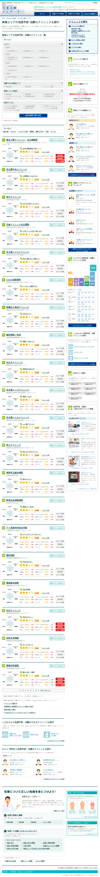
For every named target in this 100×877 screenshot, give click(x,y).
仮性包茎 (8, 86)
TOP (3, 18)
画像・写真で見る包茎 (90, 817)
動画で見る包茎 (11, 861)
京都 (82, 309)
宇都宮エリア (75, 389)
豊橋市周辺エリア (44, 66)
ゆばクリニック (13, 610)
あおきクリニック (14, 362)
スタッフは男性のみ (12, 106)
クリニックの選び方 (10, 703)
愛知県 (8, 63)
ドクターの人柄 (23, 131)
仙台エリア (89, 384)
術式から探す (34, 734)
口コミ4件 (45, 317)
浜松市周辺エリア (13, 57)
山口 (93, 314)
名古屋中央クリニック (16, 169)
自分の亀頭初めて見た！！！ (32, 148)
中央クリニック (86, 472)
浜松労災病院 (12, 638)
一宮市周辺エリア (28, 66)
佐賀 (82, 319)
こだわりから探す (77, 44)
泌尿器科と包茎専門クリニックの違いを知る (18, 706)
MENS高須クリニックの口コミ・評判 (81, 468)
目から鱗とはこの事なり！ (31, 259)
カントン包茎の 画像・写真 (92, 807)
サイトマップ (69, 2)
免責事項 (13, 871)
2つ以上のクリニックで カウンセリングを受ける (78, 35)
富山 (82, 297)
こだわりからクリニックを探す (56, 740)
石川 (86, 297)
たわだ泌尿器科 (13, 280)
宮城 (86, 292)
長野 (79, 299)
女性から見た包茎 (12, 848)
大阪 (86, 309)
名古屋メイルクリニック (17, 252)
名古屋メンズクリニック (17, 390)
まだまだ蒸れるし (48, 770)
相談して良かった (29, 341)
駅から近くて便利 (29, 672)
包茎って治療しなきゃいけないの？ (22, 831)
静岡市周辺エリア (28, 57)
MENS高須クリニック (88, 456)
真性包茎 (28, 86)
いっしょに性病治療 (51, 108)
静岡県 (8, 54)
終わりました (27, 479)
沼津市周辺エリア (44, 57)
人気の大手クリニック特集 (80, 51)
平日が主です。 (28, 562)
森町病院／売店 (13, 335)
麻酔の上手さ (40, 131)
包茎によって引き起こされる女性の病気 (36, 848)
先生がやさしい (28, 617)
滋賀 (79, 309)
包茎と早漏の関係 (49, 843)
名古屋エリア (89, 394)
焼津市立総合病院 (14, 472)
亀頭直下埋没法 (49, 94)
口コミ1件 (45, 290)
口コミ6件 (45, 152)
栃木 (82, 302)
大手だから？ (27, 314)
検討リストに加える (57, 140)
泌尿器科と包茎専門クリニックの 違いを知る (80, 31)
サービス (53, 131)
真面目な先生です (29, 369)
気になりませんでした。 (31, 452)
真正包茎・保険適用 (16, 770)
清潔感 (32, 131)
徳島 (79, 316)
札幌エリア (74, 384)
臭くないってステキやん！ (85, 166)
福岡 (79, 319)
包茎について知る (7, 5)
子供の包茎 (27, 846)
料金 (47, 131)
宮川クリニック (13, 197)
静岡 (82, 306)
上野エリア (89, 389)
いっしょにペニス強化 (12, 110)
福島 (79, 294)
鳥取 (79, 314)
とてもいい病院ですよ (30, 286)
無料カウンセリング (51, 106)
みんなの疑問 (40, 861)
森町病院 (10, 555)
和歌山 (79, 311)
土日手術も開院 (10, 108)
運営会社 (6, 871)
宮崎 (79, 320)
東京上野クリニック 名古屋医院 (22, 140)
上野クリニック (86, 422)
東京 (79, 304)
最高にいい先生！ (29, 507)
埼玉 (89, 302)
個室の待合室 (29, 108)
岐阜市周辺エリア (13, 51)
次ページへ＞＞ (46, 690)
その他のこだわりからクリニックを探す (82, 364)
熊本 (89, 319)
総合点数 (6, 131)
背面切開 (28, 94)
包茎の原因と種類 (14, 815)
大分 (93, 319)
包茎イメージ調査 (26, 861)
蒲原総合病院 (12, 583)
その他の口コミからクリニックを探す (54, 779)
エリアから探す (22, 18)
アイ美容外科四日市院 (16, 528)
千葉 (93, 302)
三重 (89, 306)
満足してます (27, 396)
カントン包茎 (49, 86)
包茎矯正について (92, 834)
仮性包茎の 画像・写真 (72, 807)
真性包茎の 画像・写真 (82, 807)
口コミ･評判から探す (78, 40)
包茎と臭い (10, 843)
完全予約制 (26, 589)
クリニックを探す (11, 18)
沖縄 (87, 320)
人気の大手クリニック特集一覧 (87, 488)
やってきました (28, 644)
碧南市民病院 (12, 665)
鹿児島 (83, 320)
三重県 (8, 73)
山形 (93, 292)
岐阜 (79, 306)
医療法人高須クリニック (17, 307)
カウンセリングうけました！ (32, 534)
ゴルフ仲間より (81, 124)
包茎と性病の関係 (12, 846)
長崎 (86, 319)
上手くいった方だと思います (32, 231)
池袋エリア (74, 394)
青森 (79, 292)
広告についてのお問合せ (25, 871)
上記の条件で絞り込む (33, 115)
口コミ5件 (45, 180)
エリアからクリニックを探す (82, 325)
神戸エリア (74, 398)
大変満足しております (30, 176)
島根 (82, 314)
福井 (89, 297)
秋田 (89, 292)
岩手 (82, 292)
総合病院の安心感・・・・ (51, 760)
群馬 (86, 302)
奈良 (93, 309)
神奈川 (83, 304)
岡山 (86, 314)
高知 (89, 316)
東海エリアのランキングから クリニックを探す (82, 250)
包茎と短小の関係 (29, 843)
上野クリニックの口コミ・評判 (80, 434)
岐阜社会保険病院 (14, 500)
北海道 (79, 289)
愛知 (86, 306)
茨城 (79, 302)
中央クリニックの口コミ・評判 (80, 484)
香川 (82, 316)
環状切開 (8, 94)
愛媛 (86, 316)
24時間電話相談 (30, 106)
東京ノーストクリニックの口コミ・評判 (82, 452)
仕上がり (13, 131)
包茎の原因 (10, 822)
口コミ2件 (45, 207)
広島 (89, 314)
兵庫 (89, 309)
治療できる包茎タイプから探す (84, 346)
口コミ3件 (45, 235)
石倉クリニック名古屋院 (17, 224)
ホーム (4, 4)
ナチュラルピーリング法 (13, 96)
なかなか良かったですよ (31, 203)
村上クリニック (13, 445)
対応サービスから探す (81, 358)
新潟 (79, 297)
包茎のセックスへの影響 (51, 846)
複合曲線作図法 (30, 96)
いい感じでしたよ (29, 424)
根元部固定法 (49, 96)
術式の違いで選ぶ (10, 709)
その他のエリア (44, 51)
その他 (8, 98)
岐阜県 (8, 47)
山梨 (93, 297)
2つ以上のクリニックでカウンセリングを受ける (20, 712)
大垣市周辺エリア (28, 51)
